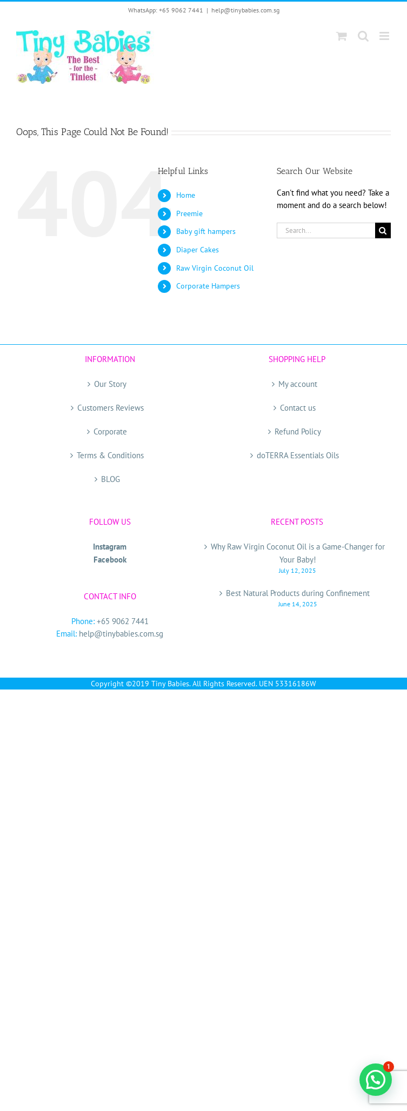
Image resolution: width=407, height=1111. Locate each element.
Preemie (189, 213)
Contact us (298, 408)
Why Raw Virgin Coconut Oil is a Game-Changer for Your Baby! (298, 552)
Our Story (110, 384)
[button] (375, 1079)
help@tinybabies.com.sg (245, 10)
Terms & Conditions (110, 455)
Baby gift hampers (206, 231)
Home (185, 195)
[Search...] (326, 230)
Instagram (109, 546)
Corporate (110, 431)
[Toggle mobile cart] (341, 36)
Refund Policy (298, 431)
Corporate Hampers (208, 286)
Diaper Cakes (197, 250)
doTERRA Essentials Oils (298, 455)
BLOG (110, 479)
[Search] (383, 230)
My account (297, 384)
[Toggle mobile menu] (385, 36)
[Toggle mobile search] (363, 36)
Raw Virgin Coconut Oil (214, 268)
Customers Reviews (110, 408)
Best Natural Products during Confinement (298, 593)
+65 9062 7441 (123, 621)
